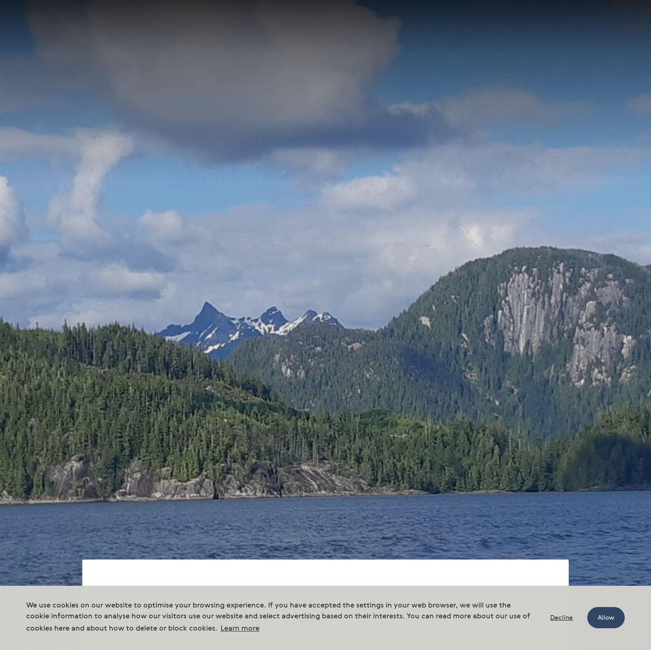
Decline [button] (561, 618)
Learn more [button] (240, 628)
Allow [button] (606, 618)
